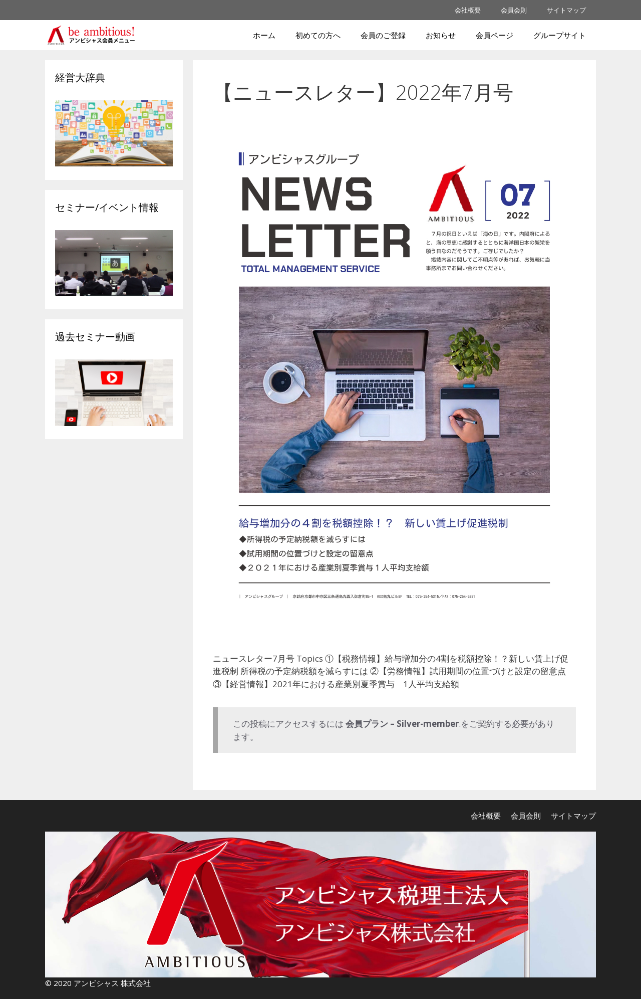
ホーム (264, 35)
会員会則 (514, 10)
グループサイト (559, 35)
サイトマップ (566, 10)
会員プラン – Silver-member (402, 723)
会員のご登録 (383, 35)
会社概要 (468, 10)
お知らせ (441, 35)
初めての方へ (318, 35)
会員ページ (494, 35)
